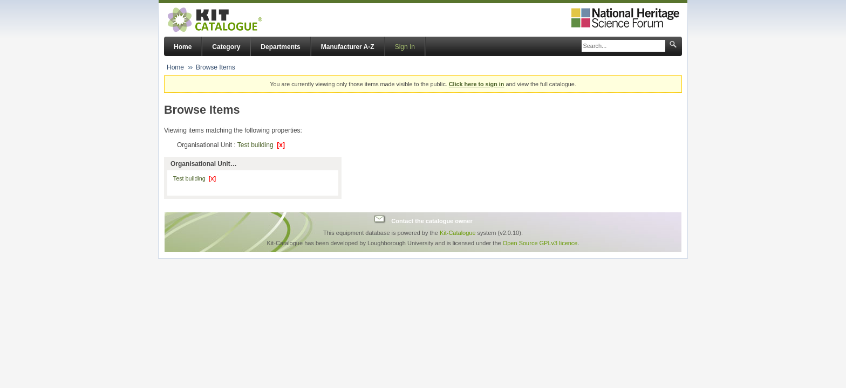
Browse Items (215, 67)
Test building (261, 145)
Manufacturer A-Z (347, 47)
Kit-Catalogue (458, 233)
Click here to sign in (476, 84)
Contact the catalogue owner (431, 220)
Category (226, 47)
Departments (280, 47)
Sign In (405, 47)
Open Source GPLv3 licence (540, 243)
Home (183, 47)
